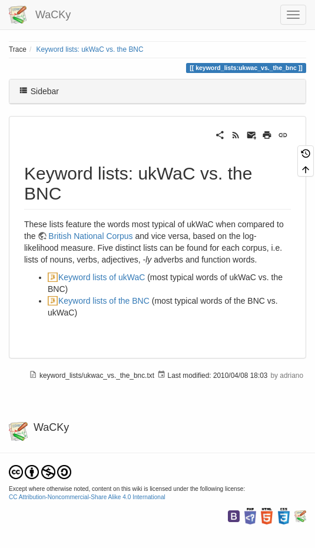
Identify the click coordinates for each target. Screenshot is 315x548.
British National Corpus (90, 236)
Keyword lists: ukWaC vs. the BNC (90, 49)
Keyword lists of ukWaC (101, 277)
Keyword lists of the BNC (104, 300)
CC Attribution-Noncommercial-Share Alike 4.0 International (87, 497)
